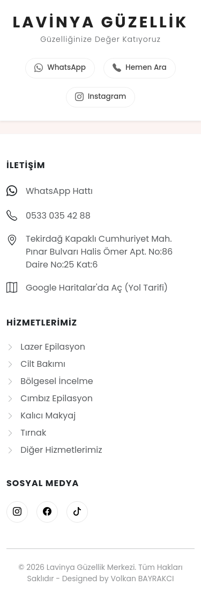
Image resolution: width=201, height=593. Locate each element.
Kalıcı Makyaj (41, 415)
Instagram (100, 97)
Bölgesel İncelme (49, 381)
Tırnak (26, 432)
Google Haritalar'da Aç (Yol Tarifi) (97, 287)
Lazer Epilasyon (45, 347)
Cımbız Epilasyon (49, 398)
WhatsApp (60, 68)
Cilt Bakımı (35, 364)
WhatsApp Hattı (59, 191)
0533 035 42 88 (58, 215)
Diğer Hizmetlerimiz (54, 450)
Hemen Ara (140, 68)
